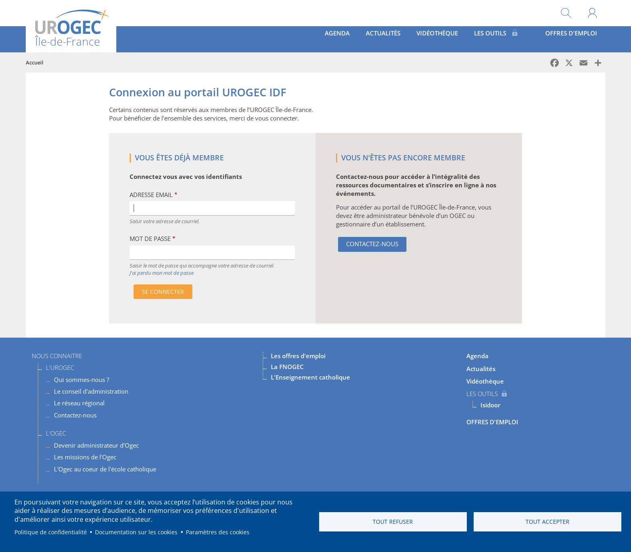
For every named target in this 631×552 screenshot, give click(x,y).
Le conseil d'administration (91, 391)
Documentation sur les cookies (136, 532)
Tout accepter (547, 521)
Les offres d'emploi (298, 356)
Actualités (354, 39)
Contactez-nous (372, 244)
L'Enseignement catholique (310, 377)
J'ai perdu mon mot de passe (162, 272)
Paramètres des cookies (218, 532)
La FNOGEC (287, 367)
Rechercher (566, 13)
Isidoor (490, 405)
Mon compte (592, 13)
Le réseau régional (79, 403)
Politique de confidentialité (50, 532)
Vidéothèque (419, 39)
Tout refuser (393, 521)
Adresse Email (151, 195)
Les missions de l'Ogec (85, 457)
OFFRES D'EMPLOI (565, 39)
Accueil (34, 62)
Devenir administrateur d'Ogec (96, 445)
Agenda (297, 39)
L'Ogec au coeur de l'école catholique (105, 469)
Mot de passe (150, 239)
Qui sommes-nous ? (81, 380)
